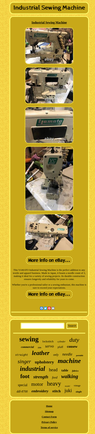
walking (69, 376)
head (53, 369)
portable (79, 355)
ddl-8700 (22, 391)
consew (72, 346)
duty (74, 340)
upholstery (44, 362)
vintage (77, 385)
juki (68, 390)
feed (54, 377)
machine (69, 360)
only (56, 354)
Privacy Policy (49, 422)
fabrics (75, 371)
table (64, 370)
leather (40, 352)
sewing (29, 339)
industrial (32, 368)
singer (24, 361)
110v (39, 348)
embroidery (39, 391)
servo (49, 346)
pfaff (60, 346)
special (22, 385)
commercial (27, 347)
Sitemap (49, 411)
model (67, 386)
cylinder (61, 341)
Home (49, 406)
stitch (56, 391)
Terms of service (49, 427)
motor (37, 384)
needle (67, 354)
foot (24, 376)
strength (40, 376)
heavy (54, 383)
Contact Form (49, 416)
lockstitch (47, 341)
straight (21, 354)
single (79, 391)
